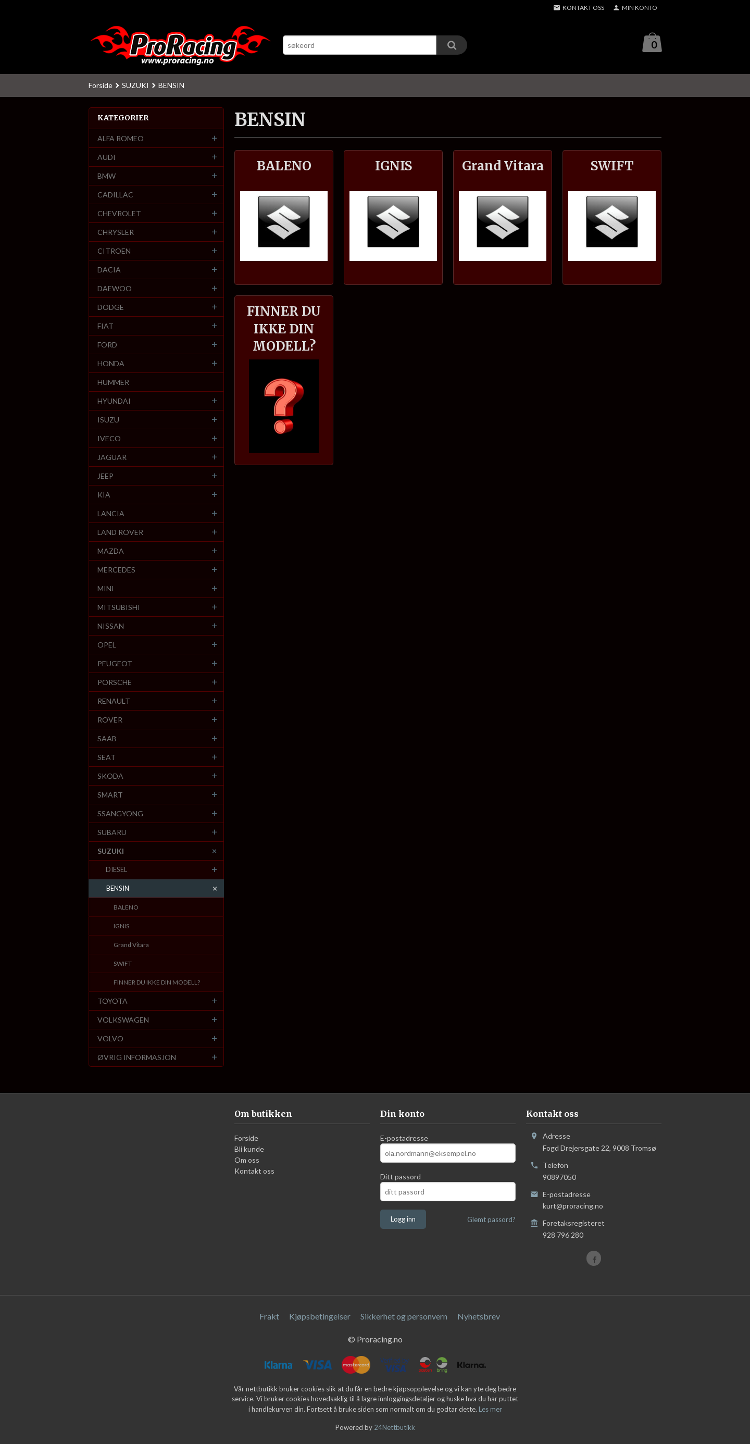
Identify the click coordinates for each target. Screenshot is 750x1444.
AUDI (106, 157)
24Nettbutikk (394, 1428)
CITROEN (114, 251)
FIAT (105, 326)
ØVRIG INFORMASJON (136, 1057)
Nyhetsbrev (478, 1317)
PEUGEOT (114, 663)
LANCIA (110, 513)
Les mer (490, 1409)
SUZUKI (110, 851)
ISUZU (108, 420)
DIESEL (116, 870)
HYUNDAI (114, 401)
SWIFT (123, 964)
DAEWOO (114, 288)
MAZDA (110, 551)
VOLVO (110, 1039)
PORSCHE (114, 682)
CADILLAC (115, 195)
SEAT (106, 757)
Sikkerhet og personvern (403, 1317)
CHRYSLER (115, 232)
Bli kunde (249, 1149)
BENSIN (117, 889)
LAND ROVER (120, 532)
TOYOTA (112, 1001)
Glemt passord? (491, 1220)
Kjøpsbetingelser (320, 1317)
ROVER (109, 720)
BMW (106, 176)
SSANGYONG (120, 814)
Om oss (246, 1160)
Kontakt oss (254, 1171)
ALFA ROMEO (120, 138)
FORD (107, 345)
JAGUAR (112, 457)
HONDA (110, 363)
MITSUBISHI (118, 607)
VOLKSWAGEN (123, 1020)
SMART (110, 795)
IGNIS (121, 926)
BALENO (126, 908)
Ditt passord (400, 1177)
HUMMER (113, 382)
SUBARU (112, 832)
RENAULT (113, 701)
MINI (105, 588)
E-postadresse (404, 1138)
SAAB (107, 739)
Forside (101, 85)
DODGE (110, 307)
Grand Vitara (131, 945)
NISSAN (110, 626)
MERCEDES (116, 570)
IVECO (109, 438)
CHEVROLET (119, 213)
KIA (103, 495)
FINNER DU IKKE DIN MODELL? (157, 983)
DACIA (109, 270)
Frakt (269, 1317)
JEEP (105, 476)
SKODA (110, 776)
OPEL (106, 645)
